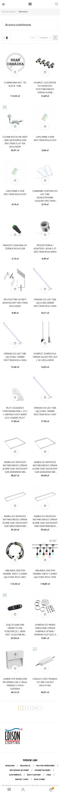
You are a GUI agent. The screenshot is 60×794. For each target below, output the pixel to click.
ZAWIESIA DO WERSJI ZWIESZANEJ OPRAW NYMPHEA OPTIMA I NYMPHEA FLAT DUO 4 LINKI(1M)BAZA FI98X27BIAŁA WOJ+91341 (45, 630)
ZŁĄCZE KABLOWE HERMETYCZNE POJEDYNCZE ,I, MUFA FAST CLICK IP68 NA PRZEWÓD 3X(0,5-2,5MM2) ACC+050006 (15, 630)
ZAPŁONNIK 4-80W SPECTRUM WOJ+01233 (45, 138)
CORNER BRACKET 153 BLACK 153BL (15, 84)
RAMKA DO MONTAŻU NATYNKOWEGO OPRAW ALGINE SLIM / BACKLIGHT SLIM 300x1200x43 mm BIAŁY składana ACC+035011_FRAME (15, 521)
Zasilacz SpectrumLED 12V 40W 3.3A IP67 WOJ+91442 (45, 682)
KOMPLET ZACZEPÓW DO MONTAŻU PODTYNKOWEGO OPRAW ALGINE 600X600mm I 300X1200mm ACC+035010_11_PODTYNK (45, 88)
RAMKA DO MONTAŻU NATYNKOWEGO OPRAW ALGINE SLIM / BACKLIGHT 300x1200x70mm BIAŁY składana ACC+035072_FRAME (45, 521)
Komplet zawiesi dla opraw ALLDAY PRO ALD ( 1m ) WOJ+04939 (45, 357)
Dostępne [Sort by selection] (44, 38)
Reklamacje (25, 765)
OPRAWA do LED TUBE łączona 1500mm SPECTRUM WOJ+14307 (45, 411)
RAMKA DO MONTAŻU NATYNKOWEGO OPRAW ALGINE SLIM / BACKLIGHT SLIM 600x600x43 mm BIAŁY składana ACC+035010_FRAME (15, 467)
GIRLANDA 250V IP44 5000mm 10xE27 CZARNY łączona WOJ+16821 (15, 574)
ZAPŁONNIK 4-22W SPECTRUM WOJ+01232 (15, 193)
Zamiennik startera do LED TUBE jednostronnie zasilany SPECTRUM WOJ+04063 (45, 196)
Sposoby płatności (42, 770)
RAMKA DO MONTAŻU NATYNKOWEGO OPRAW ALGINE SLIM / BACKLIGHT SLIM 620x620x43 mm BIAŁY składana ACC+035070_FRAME (45, 467)
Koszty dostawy (34, 774)
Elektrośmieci (15, 774)
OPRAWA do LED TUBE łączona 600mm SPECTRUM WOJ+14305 (45, 303)
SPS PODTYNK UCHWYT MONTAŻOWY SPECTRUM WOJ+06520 (15, 303)
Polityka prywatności (45, 765)
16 (35, 708)
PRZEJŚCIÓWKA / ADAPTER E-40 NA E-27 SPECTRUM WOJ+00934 (45, 248)
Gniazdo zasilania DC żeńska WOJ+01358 (15, 247)
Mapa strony (39, 779)
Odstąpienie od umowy (19, 770)
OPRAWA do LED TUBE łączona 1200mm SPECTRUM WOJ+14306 (15, 357)
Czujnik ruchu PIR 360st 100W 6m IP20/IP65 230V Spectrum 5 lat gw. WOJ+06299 (15, 142)
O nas (48, 774)
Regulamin (9, 765)
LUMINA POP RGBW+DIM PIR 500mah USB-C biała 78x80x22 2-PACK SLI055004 (15, 684)
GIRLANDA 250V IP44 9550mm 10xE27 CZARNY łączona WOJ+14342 (45, 574)
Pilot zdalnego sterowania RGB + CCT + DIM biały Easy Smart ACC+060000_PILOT (15, 413)
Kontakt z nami (21, 779)
